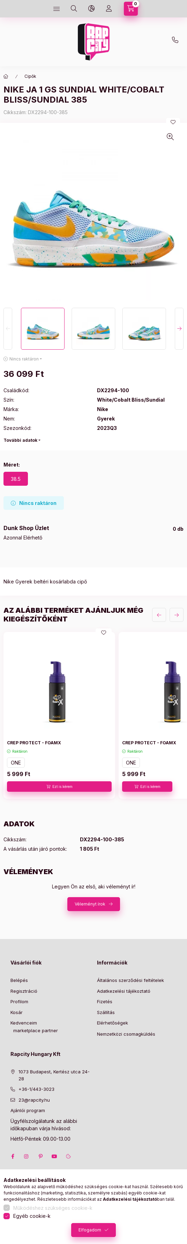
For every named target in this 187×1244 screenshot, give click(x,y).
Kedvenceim (23, 1023)
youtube (54, 1156)
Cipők (30, 76)
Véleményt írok (90, 904)
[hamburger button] (56, 9)
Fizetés (104, 1001)
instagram (26, 1156)
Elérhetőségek (112, 1023)
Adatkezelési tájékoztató (123, 991)
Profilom (19, 1001)
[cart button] (131, 9)
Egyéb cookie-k (32, 1216)
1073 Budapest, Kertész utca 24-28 (54, 1075)
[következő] (177, 615)
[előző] (159, 615)
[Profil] (109, 9)
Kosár (16, 1012)
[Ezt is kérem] (59, 786)
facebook (13, 1156)
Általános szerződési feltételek (130, 980)
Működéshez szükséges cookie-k (52, 1208)
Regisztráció (23, 991)
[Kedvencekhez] (173, 122)
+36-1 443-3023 (177, 42)
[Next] (179, 329)
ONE (16, 763)
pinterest (40, 1156)
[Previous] (7, 329)
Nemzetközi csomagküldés (126, 1034)
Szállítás (106, 1012)
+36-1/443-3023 (36, 1089)
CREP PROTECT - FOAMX (34, 742)
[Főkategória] (5, 76)
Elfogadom (89, 1229)
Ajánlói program (27, 1110)
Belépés (19, 980)
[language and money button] (91, 9)
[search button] (74, 9)
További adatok (20, 440)
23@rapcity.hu (107, 25)
